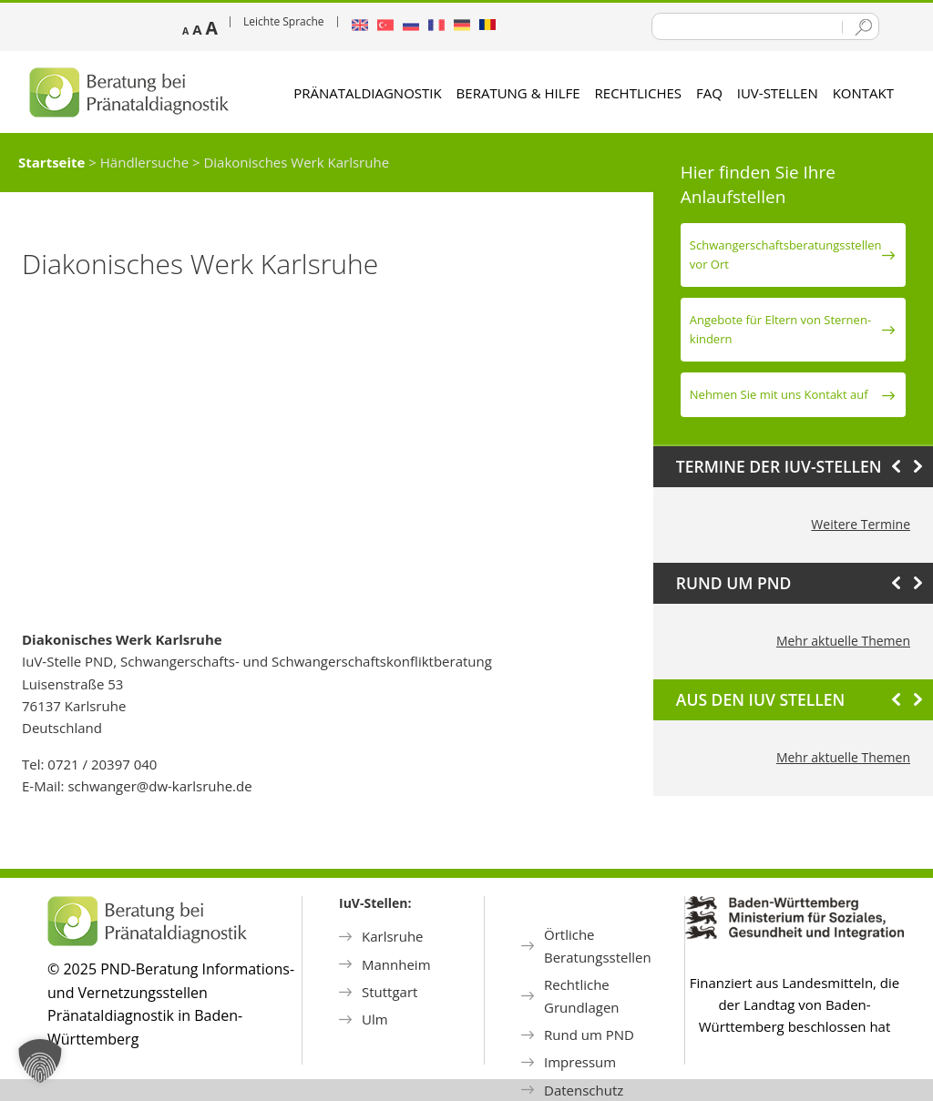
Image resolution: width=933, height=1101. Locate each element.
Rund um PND (589, 1034)
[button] (40, 1061)
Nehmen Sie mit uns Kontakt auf (779, 394)
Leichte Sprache (283, 21)
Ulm (375, 1019)
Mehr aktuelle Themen (843, 640)
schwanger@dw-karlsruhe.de (159, 786)
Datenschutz (583, 1090)
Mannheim (396, 964)
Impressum (580, 1062)
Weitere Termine (860, 524)
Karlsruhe (393, 936)
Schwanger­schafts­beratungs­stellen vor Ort (786, 254)
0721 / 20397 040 (102, 764)
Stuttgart (389, 992)
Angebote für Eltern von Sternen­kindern (780, 329)
